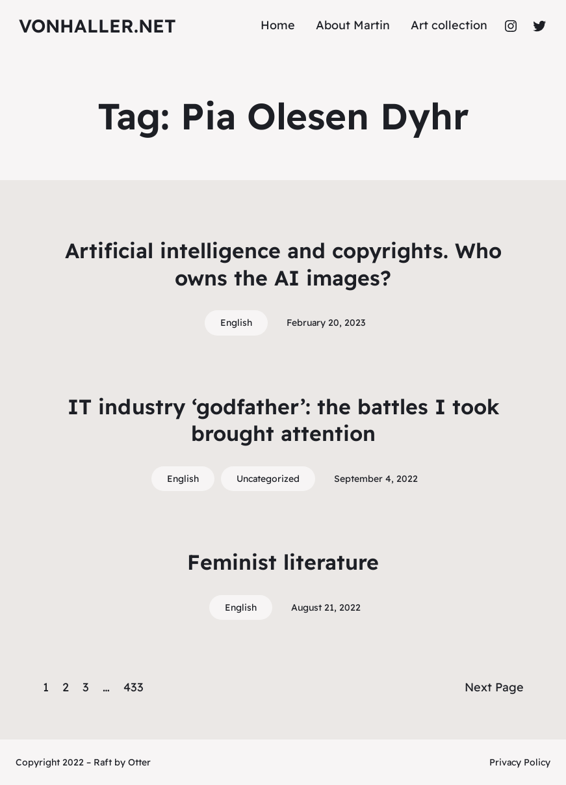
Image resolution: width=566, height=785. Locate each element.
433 (133, 687)
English (236, 322)
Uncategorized (268, 479)
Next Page (494, 687)
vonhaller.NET (97, 25)
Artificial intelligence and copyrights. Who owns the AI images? (283, 264)
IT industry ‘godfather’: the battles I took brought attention (283, 420)
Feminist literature (283, 562)
